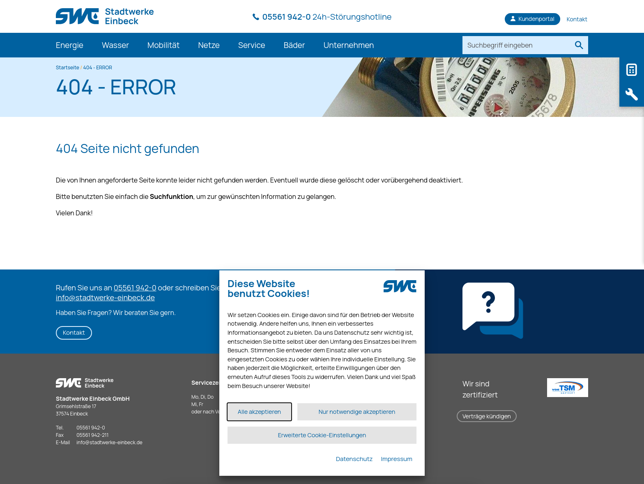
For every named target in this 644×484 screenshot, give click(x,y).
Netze (209, 45)
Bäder (294, 45)
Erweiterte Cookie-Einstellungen (322, 435)
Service (251, 45)
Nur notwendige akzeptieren (357, 412)
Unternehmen (349, 45)
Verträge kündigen (486, 416)
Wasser (115, 45)
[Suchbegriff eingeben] (516, 45)
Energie (69, 45)
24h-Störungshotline (327, 16)
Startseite (67, 67)
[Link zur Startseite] (105, 12)
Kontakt (74, 332)
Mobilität (163, 45)
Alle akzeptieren (259, 412)
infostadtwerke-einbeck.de (109, 442)
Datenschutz (354, 458)
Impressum (396, 458)
